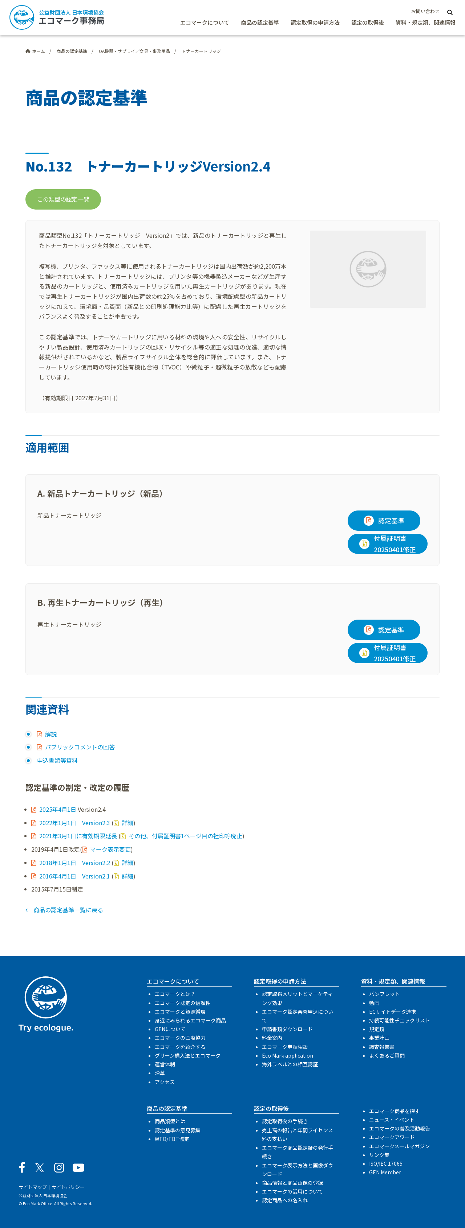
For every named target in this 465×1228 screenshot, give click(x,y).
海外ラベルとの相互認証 (290, 1064)
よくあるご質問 (387, 1055)
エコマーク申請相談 (285, 1046)
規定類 (376, 1029)
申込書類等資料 (57, 760)
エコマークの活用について (292, 1191)
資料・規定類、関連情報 (426, 22)
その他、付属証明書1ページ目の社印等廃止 (185, 835)
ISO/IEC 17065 (386, 1163)
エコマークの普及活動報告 (399, 1128)
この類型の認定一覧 (63, 199)
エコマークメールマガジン (399, 1146)
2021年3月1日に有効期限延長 (78, 835)
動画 (374, 1002)
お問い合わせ (425, 11)
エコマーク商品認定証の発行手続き (297, 1152)
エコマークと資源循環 (180, 1011)
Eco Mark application (287, 1055)
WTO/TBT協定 (172, 1138)
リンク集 (379, 1154)
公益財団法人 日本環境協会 (43, 1195)
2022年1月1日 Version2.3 (74, 822)
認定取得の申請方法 (315, 22)
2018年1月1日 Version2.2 (74, 862)
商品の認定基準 (260, 22)
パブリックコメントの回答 (80, 747)
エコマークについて (204, 22)
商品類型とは (170, 1121)
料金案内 (272, 1037)
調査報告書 (382, 1046)
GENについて (170, 1029)
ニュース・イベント (392, 1119)
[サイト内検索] (450, 11)
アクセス (165, 1082)
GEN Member (385, 1172)
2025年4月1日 (57, 809)
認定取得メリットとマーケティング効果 (297, 998)
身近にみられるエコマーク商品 (190, 1020)
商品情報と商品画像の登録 (292, 1182)
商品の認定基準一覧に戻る (68, 909)
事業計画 (379, 1037)
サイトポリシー (68, 1186)
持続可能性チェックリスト (399, 1020)
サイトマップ (33, 1186)
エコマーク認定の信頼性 (183, 1002)
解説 (51, 733)
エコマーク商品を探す (394, 1111)
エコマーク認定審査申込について (297, 1016)
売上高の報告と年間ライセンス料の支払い (297, 1134)
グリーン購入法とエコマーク (188, 1055)
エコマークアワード (392, 1137)
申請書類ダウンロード (287, 1029)
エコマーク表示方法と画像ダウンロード (297, 1170)
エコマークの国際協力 (180, 1037)
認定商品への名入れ (285, 1200)
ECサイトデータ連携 (392, 1011)
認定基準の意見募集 (178, 1130)
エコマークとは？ (175, 993)
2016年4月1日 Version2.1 (74, 876)
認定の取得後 (367, 22)
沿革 (160, 1072)
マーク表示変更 (110, 849)
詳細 (127, 822)
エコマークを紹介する (180, 1046)
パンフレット (384, 993)
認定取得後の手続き (285, 1121)
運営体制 (165, 1064)
